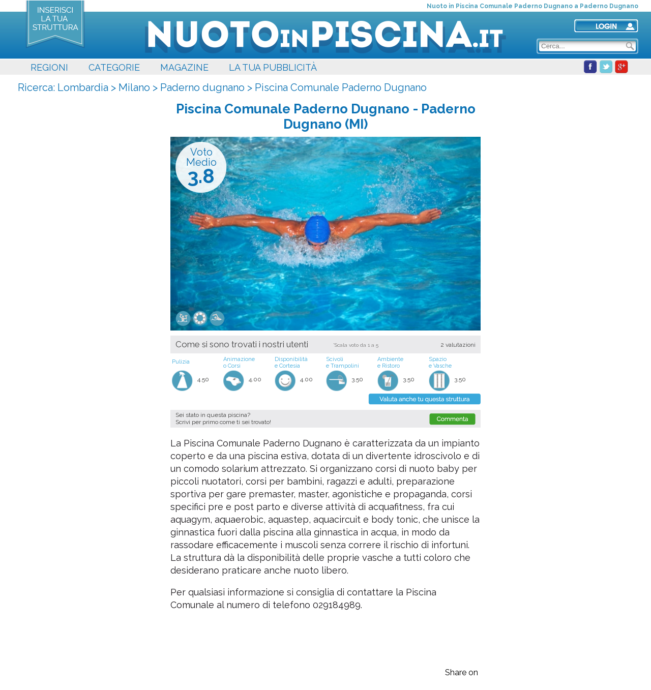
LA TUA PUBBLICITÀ (273, 67)
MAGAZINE (184, 67)
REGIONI (49, 67)
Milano (134, 87)
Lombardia (82, 87)
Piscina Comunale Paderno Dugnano (341, 87)
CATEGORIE (114, 67)
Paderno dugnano (202, 87)
